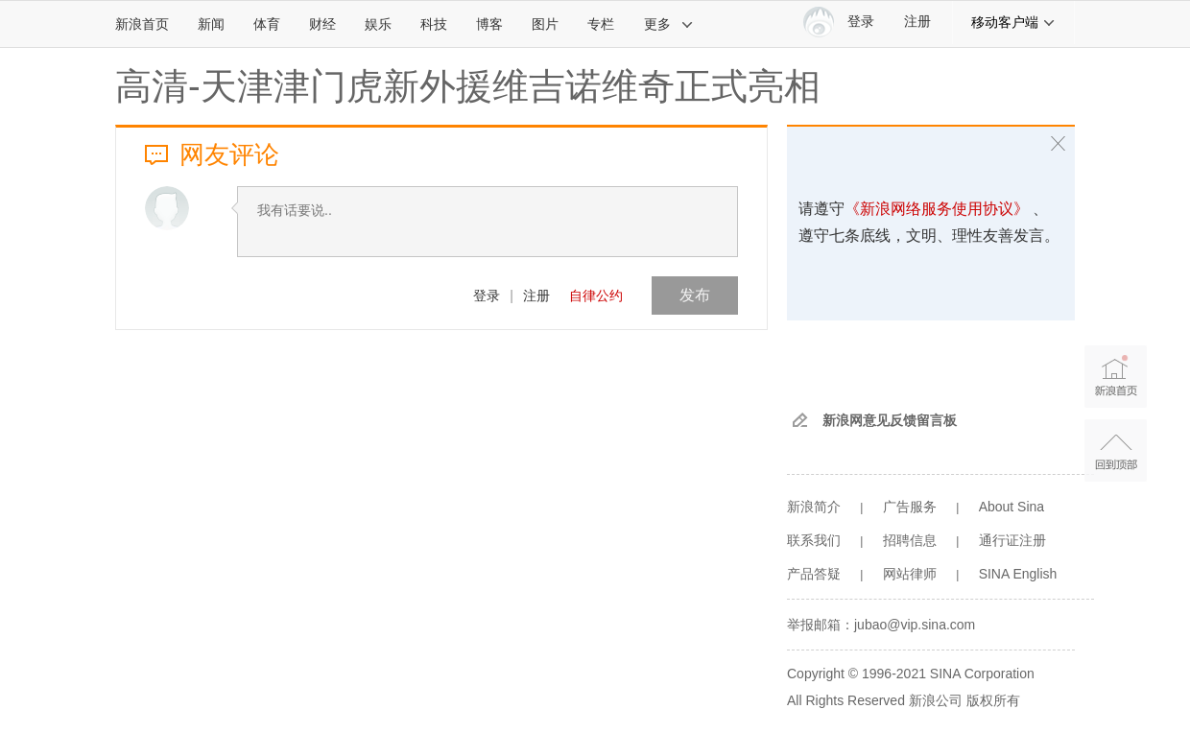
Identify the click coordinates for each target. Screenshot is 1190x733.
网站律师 (910, 573)
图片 (545, 24)
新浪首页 (142, 24)
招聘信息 (910, 540)
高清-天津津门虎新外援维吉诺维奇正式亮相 (468, 86)
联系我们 (814, 540)
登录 (486, 295)
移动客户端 (1013, 22)
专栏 (600, 24)
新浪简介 (814, 506)
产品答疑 (814, 573)
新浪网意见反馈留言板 (889, 420)
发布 (694, 295)
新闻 (211, 24)
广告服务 (910, 506)
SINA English (1018, 573)
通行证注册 (1012, 540)
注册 (917, 21)
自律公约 (596, 295)
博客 (489, 24)
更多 (669, 24)
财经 (322, 24)
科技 (433, 24)
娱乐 (378, 24)
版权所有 (993, 700)
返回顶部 (1115, 450)
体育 (266, 24)
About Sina (1012, 506)
